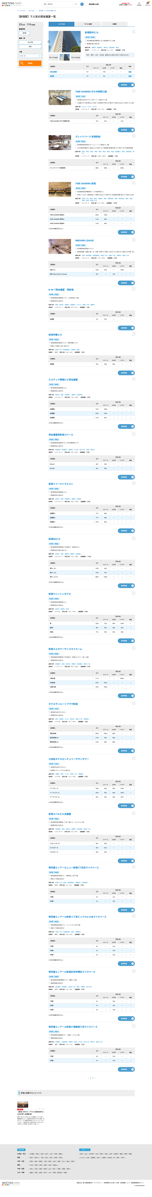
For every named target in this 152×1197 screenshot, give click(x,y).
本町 (98, 1167)
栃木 (51, 1167)
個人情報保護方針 (80, 1192)
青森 (37, 1163)
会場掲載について (124, 1192)
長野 (59, 1170)
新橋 (125, 1163)
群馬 (55, 1167)
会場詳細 (124, 83)
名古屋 (109, 1167)
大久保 (76, 449)
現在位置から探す (94, 4)
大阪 (31, 1174)
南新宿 (67, 305)
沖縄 (65, 1182)
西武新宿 (111, 47)
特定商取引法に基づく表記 (108, 1192)
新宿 (30, 46)
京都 (40, 1174)
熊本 (45, 1182)
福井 (72, 1170)
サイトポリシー (92, 1192)
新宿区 (94, 37)
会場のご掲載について (125, 5)
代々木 (84, 106)
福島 (60, 1163)
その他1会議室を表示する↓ (56, 422)
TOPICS (20, 1118)
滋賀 (45, 1174)
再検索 (26, 63)
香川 (54, 1178)
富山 (68, 1170)
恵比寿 (91, 1163)
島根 (45, 1178)
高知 (68, 1178)
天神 (122, 1167)
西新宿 (94, 47)
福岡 (31, 1182)
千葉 (42, 1167)
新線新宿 (110, 198)
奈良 (49, 1174)
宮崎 (54, 1182)
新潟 (49, 1170)
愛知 (31, 1170)
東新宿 (100, 198)
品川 (86, 1163)
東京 (31, 1167)
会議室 (52, 76)
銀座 (121, 1163)
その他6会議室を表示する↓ (56, 747)
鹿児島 (60, 1182)
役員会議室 (53, 71)
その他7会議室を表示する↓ (56, 228)
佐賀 (36, 1182)
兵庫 (36, 1174)
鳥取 (40, 1178)
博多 (118, 1167)
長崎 (40, 1182)
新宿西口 (99, 47)
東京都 (24, 33)
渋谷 (96, 1163)
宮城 (55, 1163)
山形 (51, 1163)
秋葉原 (116, 1163)
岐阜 (36, 1170)
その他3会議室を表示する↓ (56, 527)
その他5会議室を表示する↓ (56, 637)
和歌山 (55, 1174)
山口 (49, 1178)
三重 (45, 1170)
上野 (110, 1163)
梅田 (130, 1163)
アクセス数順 (68, 24)
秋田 (42, 1163)
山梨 (54, 1170)
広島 (36, 1178)
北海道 (32, 1163)
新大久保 (82, 449)
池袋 (106, 1163)
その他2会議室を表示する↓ (56, 692)
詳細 (130, 72)
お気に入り (147, 3)
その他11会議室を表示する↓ (56, 582)
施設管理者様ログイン (138, 1192)
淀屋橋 (93, 1167)
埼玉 (46, 1167)
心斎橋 (103, 1167)
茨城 (60, 1167)
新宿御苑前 (96, 255)
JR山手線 (30, 42)
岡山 (31, 1178)
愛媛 (63, 1178)
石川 (63, 1170)
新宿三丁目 (85, 198)
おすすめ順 (55, 24)
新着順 (82, 24)
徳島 (59, 1178)
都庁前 (106, 47)
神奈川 (37, 1167)
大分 (49, 1182)
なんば (82, 1167)
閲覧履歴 (139, 4)
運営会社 (69, 1192)
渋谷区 (84, 96)
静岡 (40, 1170)
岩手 (46, 1163)
